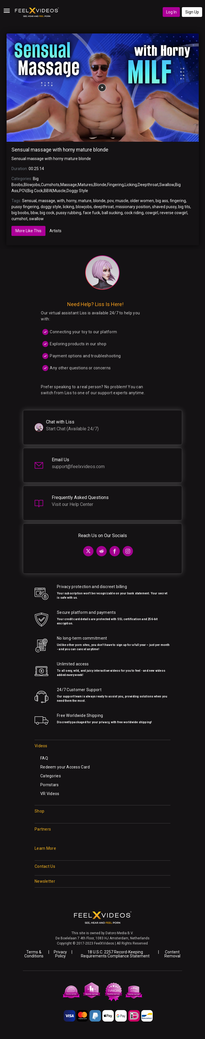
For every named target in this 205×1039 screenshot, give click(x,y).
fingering (178, 200)
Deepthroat (148, 184)
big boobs (20, 212)
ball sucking (112, 212)
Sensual (29, 200)
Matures (85, 184)
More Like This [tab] (28, 230)
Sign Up (192, 12)
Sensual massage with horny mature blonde (59, 150)
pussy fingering (25, 206)
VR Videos (49, 793)
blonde (99, 200)
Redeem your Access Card (65, 767)
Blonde (100, 184)
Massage (68, 184)
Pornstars (49, 784)
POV (23, 190)
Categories (50, 776)
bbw (34, 212)
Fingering (115, 184)
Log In (171, 12)
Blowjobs (32, 184)
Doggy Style (77, 190)
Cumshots (50, 184)
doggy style (51, 206)
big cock (47, 212)
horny (71, 200)
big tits (184, 206)
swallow (36, 218)
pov (110, 200)
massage (46, 200)
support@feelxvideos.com (78, 466)
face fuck (91, 212)
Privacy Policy (60, 954)
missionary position (133, 206)
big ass (162, 200)
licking (68, 206)
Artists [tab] (55, 230)
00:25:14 (36, 168)
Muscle (59, 190)
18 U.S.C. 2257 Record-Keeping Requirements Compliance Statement (115, 954)
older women (142, 200)
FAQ (44, 758)
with (61, 200)
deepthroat (103, 206)
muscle (121, 200)
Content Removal (172, 954)
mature (84, 200)
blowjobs (84, 206)
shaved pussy (164, 206)
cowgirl (151, 212)
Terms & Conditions (33, 954)
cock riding (134, 212)
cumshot (19, 218)
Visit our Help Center (72, 504)
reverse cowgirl (173, 212)
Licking (131, 184)
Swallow (166, 184)
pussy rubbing (68, 212)
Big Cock (35, 190)
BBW (48, 190)
